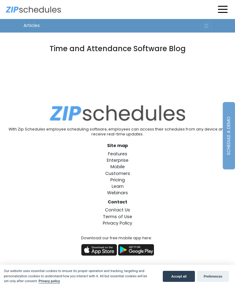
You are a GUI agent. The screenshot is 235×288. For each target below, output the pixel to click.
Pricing (117, 180)
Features (117, 154)
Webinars (117, 193)
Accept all (179, 277)
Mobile (117, 167)
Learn (118, 186)
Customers (117, 173)
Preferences (213, 277)
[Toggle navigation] (206, 26)
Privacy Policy (117, 223)
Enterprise (118, 160)
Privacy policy (49, 281)
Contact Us (117, 210)
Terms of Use (117, 217)
